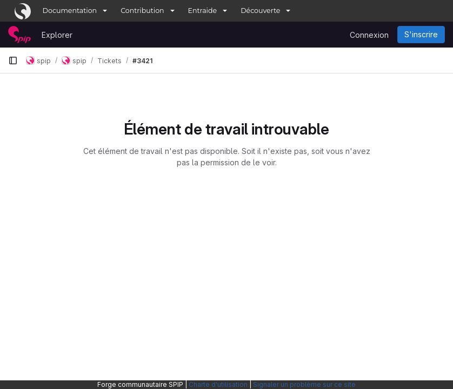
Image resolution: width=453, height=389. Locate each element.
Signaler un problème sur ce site (304, 384)
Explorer (57, 34)
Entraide (202, 10)
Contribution (142, 10)
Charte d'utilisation (218, 384)
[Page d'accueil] (19, 34)
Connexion (369, 34)
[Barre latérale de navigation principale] (13, 60)
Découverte (260, 10)
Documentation (70, 10)
